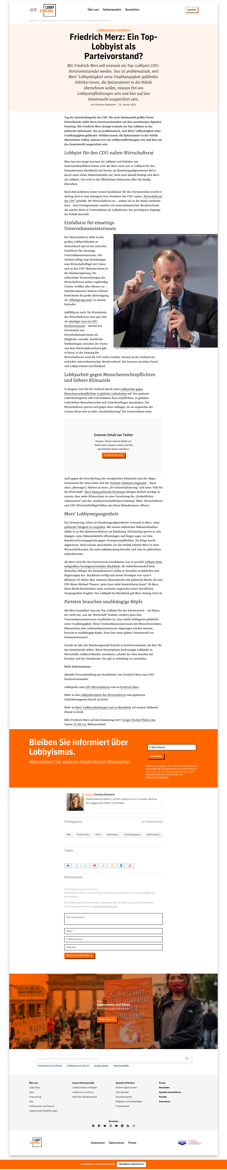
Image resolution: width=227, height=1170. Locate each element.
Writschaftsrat (153, 835)
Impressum (164, 1102)
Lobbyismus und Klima (50, 21)
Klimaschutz (112, 835)
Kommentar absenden (79, 956)
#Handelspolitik (121, 1066)
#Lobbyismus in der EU (78, 1066)
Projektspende (122, 1107)
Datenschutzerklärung (157, 778)
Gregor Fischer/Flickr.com (138, 720)
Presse (162, 1084)
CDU (68, 835)
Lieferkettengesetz (132, 835)
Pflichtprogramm (80, 300)
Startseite (33, 21)
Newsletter (132, 9)
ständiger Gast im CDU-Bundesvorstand (81, 324)
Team (31, 1093)
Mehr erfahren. (107, 1020)
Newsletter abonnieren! (131, 1165)
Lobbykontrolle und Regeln (84, 1088)
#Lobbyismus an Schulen (50, 1066)
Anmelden (155, 756)
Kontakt (163, 1098)
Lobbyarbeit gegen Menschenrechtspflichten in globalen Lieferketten (103, 392)
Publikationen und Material (41, 1107)
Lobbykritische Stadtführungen (43, 1112)
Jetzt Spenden (122, 1093)
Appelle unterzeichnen (170, 1093)
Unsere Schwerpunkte (83, 1084)
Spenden (191, 10)
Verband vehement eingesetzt (128, 483)
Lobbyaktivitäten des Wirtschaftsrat (103, 695)
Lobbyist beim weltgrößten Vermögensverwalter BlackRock (113, 565)
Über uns (93, 9)
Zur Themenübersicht (152, 822)
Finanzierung (35, 1098)
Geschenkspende (124, 1098)
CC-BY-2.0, (80, 725)
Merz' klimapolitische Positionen (105, 492)
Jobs (31, 1102)
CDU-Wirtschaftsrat (98, 687)
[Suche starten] (187, 1059)
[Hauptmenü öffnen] (33, 10)
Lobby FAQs (34, 1088)
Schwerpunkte (112, 9)
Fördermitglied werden (126, 1088)
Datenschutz (116, 1143)
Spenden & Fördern (125, 1084)
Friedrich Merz (130, 687)
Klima (98, 835)
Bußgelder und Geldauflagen (129, 1102)
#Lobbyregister (101, 1066)
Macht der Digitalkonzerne (84, 1098)
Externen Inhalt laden (113, 456)
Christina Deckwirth (105, 105)
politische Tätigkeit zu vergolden (84, 527)
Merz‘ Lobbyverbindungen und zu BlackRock (103, 708)
